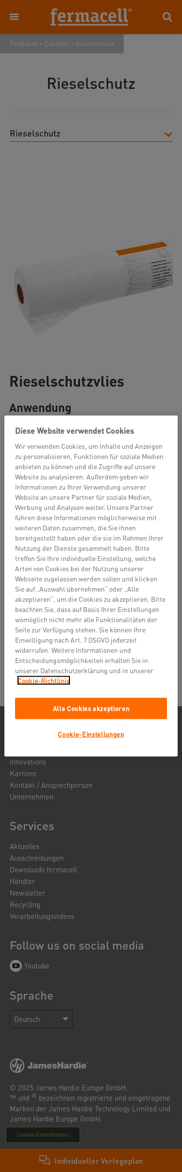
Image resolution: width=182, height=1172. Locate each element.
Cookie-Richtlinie (43, 680)
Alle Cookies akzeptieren (91, 708)
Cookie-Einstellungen (91, 734)
